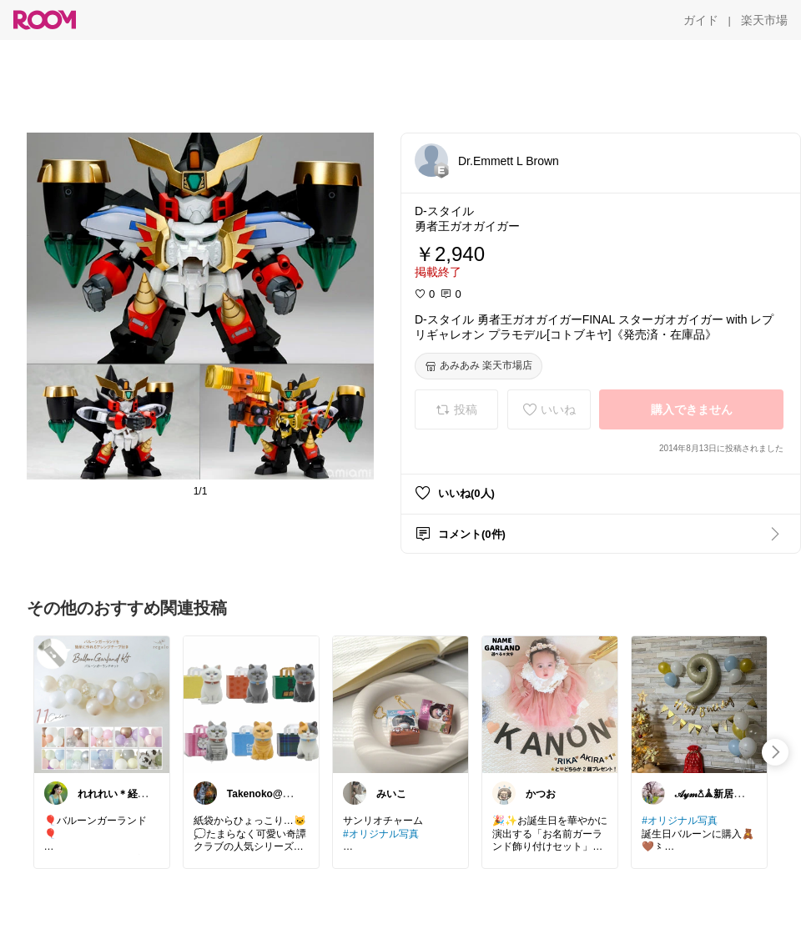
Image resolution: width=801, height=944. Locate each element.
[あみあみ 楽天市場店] (478, 366)
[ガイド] (700, 20)
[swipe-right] (775, 752)
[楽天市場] (764, 20)
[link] (101, 703)
